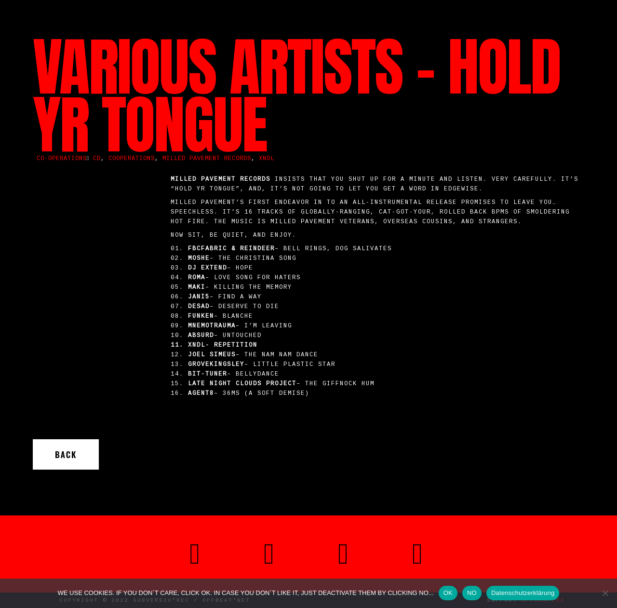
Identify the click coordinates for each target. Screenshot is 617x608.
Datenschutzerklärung (522, 592)
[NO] (605, 593)
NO (472, 592)
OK (448, 592)
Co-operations (62, 158)
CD (97, 158)
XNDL (266, 158)
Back (66, 454)
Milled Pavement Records (206, 158)
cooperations (131, 158)
